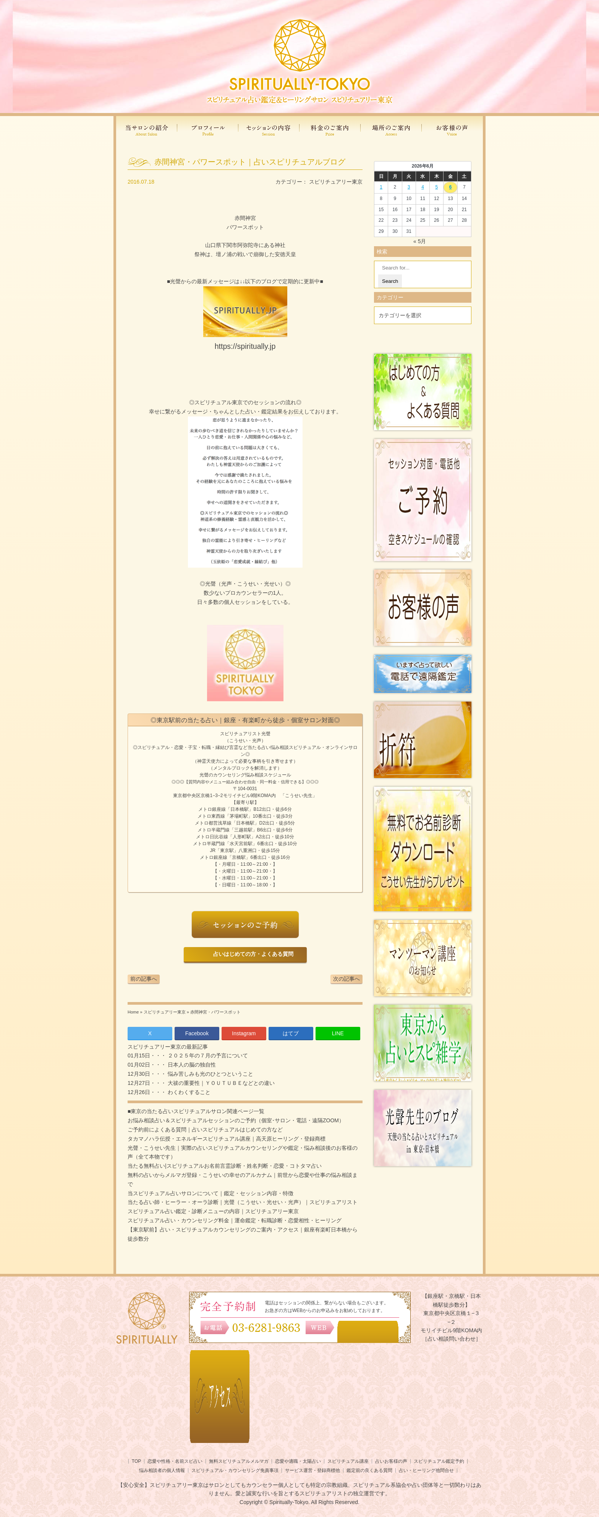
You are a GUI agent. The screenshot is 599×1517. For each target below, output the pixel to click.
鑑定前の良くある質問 (369, 1470)
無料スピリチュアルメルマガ (239, 1461)
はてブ (291, 1033)
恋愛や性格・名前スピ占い (174, 1461)
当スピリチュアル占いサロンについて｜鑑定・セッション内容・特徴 (210, 1193)
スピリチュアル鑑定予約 (439, 1461)
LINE (338, 1033)
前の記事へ (143, 979)
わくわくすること (188, 1092)
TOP (136, 1461)
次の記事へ (346, 979)
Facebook (197, 1033)
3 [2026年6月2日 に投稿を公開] (409, 187)
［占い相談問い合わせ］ (451, 1339)
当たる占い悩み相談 (268, 747)
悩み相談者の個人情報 (162, 1470)
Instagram (244, 1033)
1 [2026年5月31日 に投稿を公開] (381, 187)
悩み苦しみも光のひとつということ (209, 1074)
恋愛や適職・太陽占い (298, 1461)
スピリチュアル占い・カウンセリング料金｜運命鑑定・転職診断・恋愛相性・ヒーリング (235, 1220)
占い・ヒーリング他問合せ (426, 1470)
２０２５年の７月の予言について (207, 1055)
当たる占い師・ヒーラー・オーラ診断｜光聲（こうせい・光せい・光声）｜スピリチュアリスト (243, 1202)
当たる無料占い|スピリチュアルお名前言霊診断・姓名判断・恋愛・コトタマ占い (225, 1166)
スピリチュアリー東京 (336, 182)
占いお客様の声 (391, 1461)
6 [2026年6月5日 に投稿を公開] (450, 187)
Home (133, 1012)
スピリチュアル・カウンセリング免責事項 (234, 1470)
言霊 (233, 747)
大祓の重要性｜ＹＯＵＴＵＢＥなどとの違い (220, 1083)
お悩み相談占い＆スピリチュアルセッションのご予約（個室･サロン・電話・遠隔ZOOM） (236, 1120)
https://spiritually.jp (245, 346)
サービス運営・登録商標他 (312, 1470)
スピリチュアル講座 (348, 1461)
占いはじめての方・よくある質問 (252, 954)
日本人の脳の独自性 (191, 1065)
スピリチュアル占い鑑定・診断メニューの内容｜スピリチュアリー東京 (213, 1211)
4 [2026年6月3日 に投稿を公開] (422, 187)
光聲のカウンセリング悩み (226, 775)
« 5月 (419, 241)
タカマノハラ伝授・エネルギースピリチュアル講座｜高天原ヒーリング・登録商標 (226, 1139)
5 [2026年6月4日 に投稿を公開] (436, 187)
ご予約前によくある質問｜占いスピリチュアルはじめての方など (205, 1129)
